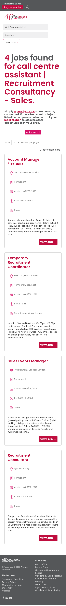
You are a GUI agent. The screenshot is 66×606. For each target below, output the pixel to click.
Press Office (41, 564)
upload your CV (24, 111)
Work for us (41, 584)
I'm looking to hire (12, 3)
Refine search (33, 132)
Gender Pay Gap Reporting (48, 575)
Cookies (6, 590)
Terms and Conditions (13, 579)
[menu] (15, 142)
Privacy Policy (9, 582)
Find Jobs (11, 42)
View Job (46, 242)
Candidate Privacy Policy (47, 590)
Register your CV (12, 7)
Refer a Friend (42, 567)
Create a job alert (49, 149)
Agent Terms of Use (45, 587)
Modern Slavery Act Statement (12, 586)
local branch (12, 120)
